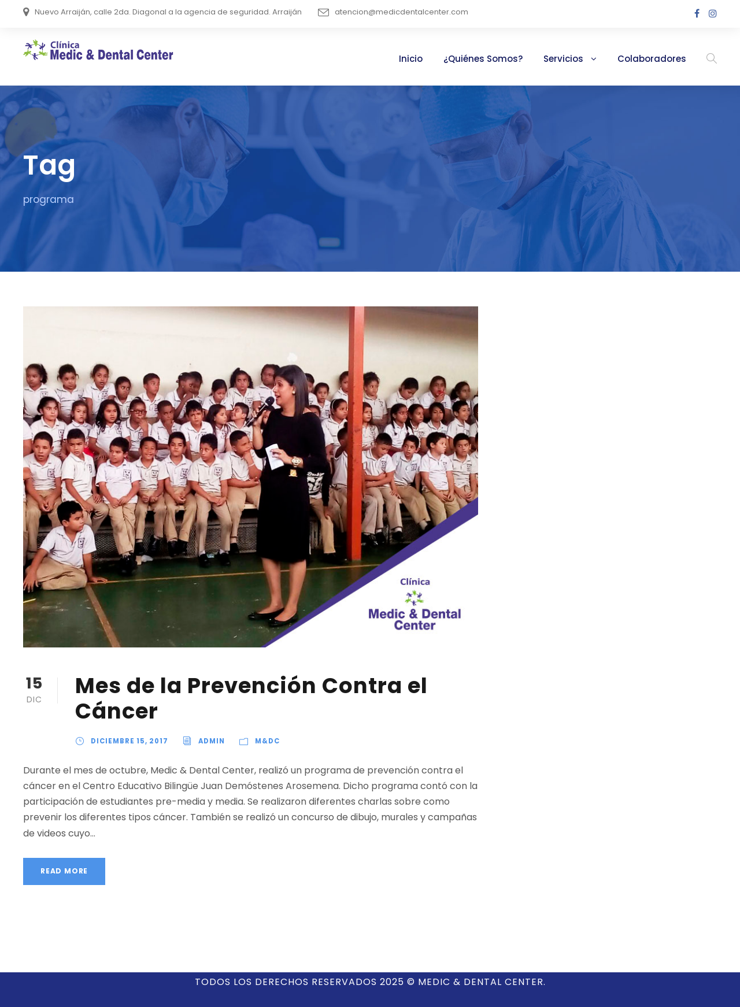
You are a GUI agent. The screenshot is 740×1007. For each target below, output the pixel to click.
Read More (63, 855)
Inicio (436, 59)
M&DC (262, 741)
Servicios (577, 59)
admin (209, 741)
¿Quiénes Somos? (503, 59)
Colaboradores (658, 59)
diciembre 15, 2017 (128, 741)
